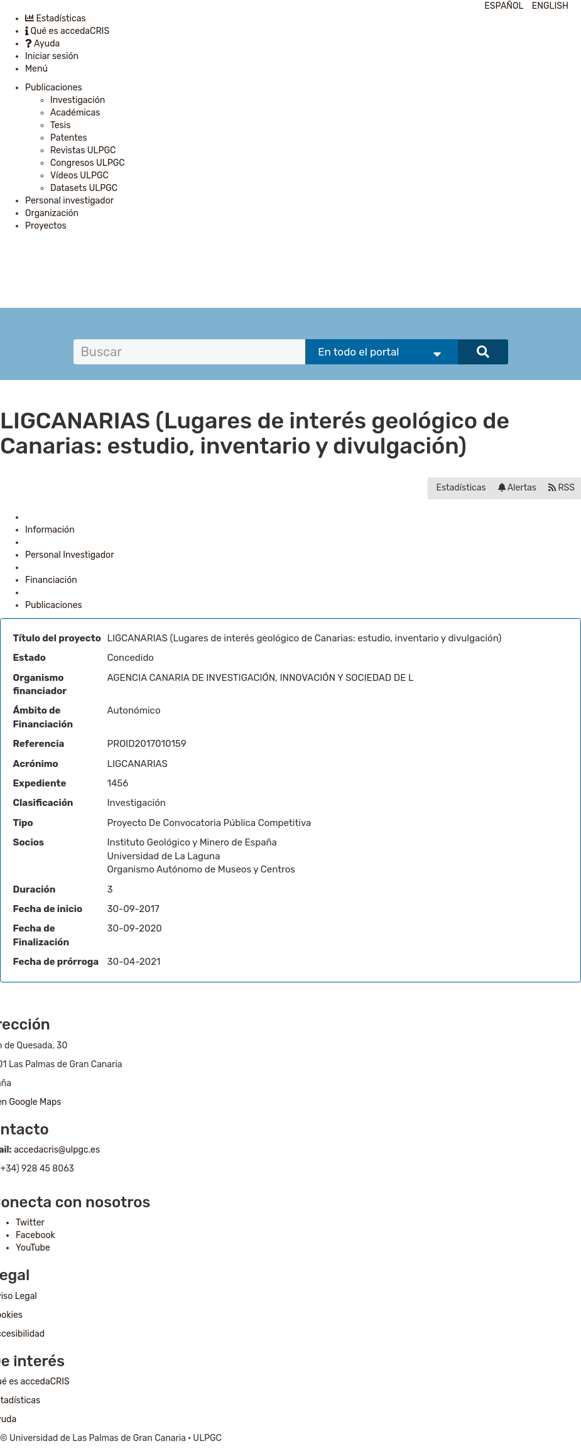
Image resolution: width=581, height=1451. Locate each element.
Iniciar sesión (52, 56)
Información (50, 529)
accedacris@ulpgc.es (57, 1149)
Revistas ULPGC (83, 150)
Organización (52, 213)
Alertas (517, 487)
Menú (36, 68)
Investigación (77, 100)
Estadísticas (55, 18)
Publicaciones (53, 87)
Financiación (51, 580)
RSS (561, 487)
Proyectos (46, 225)
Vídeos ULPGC (79, 175)
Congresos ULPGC (87, 163)
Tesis (60, 125)
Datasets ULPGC (83, 188)
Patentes (68, 138)
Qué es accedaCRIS (67, 31)
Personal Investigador (69, 555)
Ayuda (42, 43)
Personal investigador (69, 200)
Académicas (75, 112)
